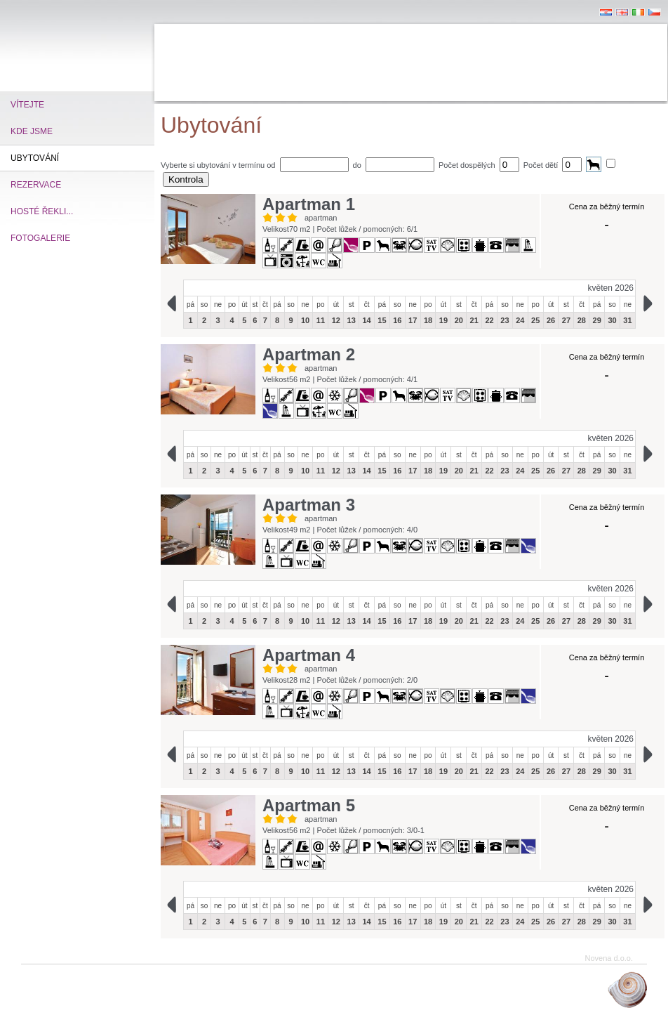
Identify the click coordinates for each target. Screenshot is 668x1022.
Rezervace (36, 185)
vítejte (27, 105)
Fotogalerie (40, 238)
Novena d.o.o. (609, 958)
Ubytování (35, 158)
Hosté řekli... (42, 211)
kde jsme (32, 131)
